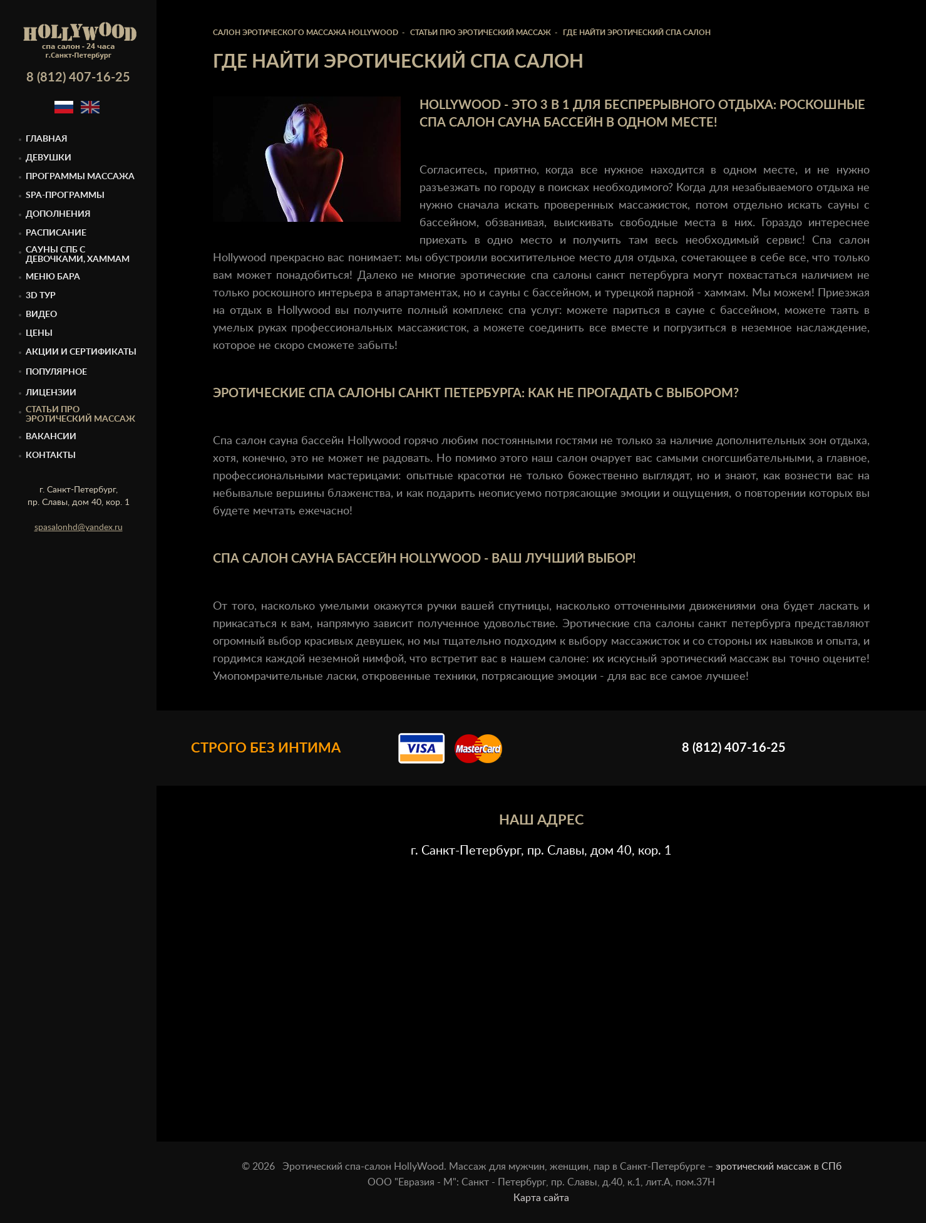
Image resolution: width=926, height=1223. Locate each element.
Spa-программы (65, 195)
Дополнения (58, 214)
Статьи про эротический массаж (80, 414)
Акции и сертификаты (81, 352)
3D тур (41, 295)
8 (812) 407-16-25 (78, 77)
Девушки (48, 158)
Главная (47, 139)
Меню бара (53, 277)
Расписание (56, 233)
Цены (39, 333)
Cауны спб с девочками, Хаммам (78, 255)
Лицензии (51, 392)
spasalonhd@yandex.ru (78, 527)
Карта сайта (541, 1198)
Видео (41, 314)
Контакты (51, 455)
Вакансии (51, 436)
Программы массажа (80, 176)
